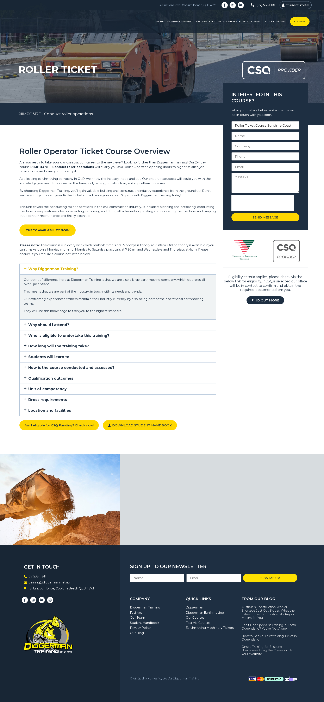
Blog (246, 21)
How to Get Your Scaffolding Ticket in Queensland (269, 637)
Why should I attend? (48, 325)
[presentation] (262, 203)
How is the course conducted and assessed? (71, 367)
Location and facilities (49, 410)
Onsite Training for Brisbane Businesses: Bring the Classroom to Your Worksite (267, 650)
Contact (257, 21)
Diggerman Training (179, 21)
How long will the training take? (58, 346)
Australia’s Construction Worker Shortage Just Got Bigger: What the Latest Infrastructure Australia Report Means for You (268, 612)
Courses (299, 21)
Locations (232, 21)
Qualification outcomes (50, 378)
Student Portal (275, 21)
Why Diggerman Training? (53, 269)
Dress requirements (47, 399)
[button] (118, 269)
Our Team (201, 21)
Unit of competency (47, 389)
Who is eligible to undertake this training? (68, 335)
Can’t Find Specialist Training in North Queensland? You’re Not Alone (269, 626)
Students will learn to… (50, 357)
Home (160, 21)
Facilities (215, 21)
